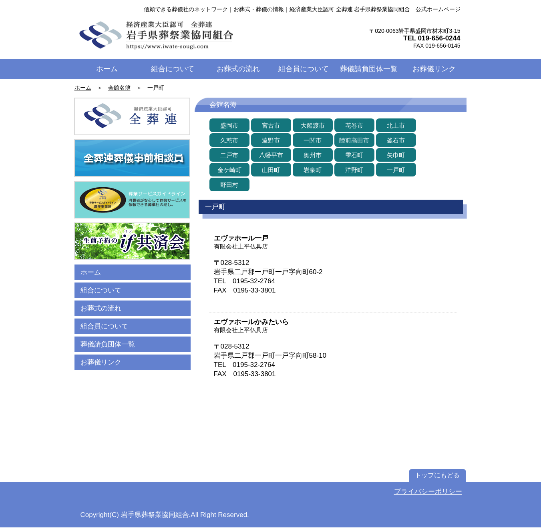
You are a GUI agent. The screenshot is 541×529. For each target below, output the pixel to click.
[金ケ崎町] (229, 169)
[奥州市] (313, 155)
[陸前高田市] (354, 140)
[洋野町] (354, 169)
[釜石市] (396, 140)
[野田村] (229, 184)
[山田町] (271, 169)
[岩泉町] (313, 169)
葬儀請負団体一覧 (107, 344)
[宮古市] (271, 125)
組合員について (104, 326)
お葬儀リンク (100, 362)
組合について (100, 290)
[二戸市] (229, 155)
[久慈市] (229, 140)
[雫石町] (354, 155)
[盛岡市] (229, 125)
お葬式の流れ (100, 308)
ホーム (82, 87)
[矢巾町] (396, 155)
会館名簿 (119, 87)
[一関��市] (313, 140)
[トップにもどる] (437, 475)
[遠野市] (271, 140)
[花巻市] (354, 125)
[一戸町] (396, 169)
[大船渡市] (313, 125)
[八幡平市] (271, 155)
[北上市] (396, 125)
